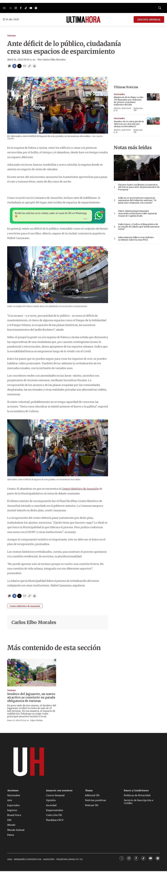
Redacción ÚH (138, 109)
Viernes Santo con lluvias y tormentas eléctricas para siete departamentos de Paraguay (139, 187)
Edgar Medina (36, 721)
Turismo (11, 35)
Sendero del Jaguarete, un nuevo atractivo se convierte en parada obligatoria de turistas (31, 698)
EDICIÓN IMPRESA (148, 19)
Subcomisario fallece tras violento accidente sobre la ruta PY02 (136, 238)
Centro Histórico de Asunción (80, 489)
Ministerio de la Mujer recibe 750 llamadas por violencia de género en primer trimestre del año (129, 101)
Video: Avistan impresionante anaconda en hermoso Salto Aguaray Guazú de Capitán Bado (137, 213)
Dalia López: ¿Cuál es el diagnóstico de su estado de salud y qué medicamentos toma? (139, 226)
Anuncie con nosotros (59, 791)
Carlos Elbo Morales (34, 623)
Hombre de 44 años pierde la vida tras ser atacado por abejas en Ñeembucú (129, 124)
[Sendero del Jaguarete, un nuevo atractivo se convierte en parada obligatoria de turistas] (31, 673)
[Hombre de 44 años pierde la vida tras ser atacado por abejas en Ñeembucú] (153, 121)
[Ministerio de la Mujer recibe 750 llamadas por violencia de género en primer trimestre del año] (153, 97)
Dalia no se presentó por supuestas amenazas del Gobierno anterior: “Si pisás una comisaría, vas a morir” (137, 200)
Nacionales (119, 94)
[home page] (83, 19)
